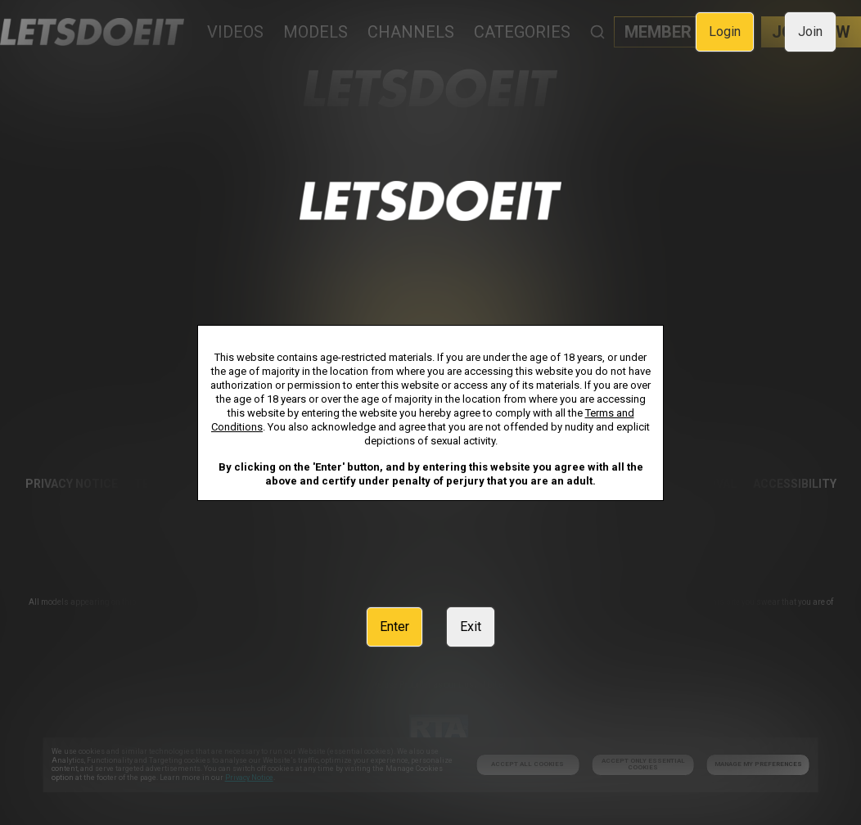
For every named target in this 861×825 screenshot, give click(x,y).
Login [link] (725, 31)
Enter (394, 626)
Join (810, 31)
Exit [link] (470, 626)
